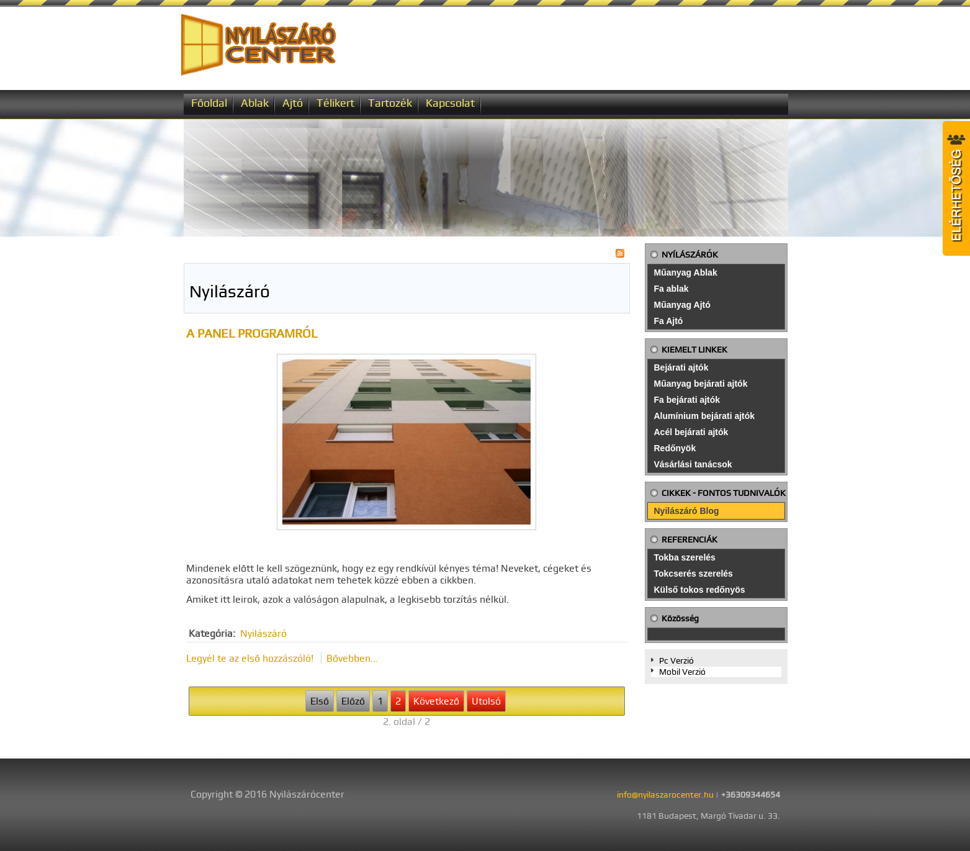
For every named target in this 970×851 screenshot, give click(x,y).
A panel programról (251, 333)
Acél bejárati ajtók (691, 432)
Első (319, 701)
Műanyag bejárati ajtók (701, 384)
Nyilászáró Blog (686, 511)
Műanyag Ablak (685, 272)
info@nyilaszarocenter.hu (665, 794)
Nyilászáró (263, 633)
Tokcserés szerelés (693, 574)
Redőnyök (675, 448)
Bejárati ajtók (681, 367)
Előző (353, 701)
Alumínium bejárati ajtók (704, 416)
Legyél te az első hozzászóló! (251, 658)
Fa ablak (671, 289)
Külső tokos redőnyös (699, 590)
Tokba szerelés (685, 557)
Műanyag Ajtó (682, 305)
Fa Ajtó (668, 321)
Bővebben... (352, 658)
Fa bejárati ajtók (687, 400)
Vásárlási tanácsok (693, 464)
